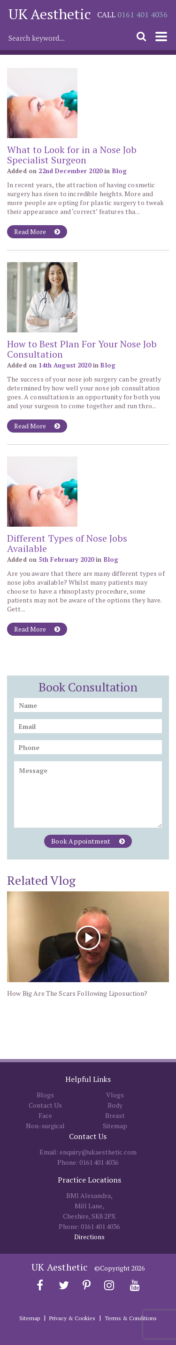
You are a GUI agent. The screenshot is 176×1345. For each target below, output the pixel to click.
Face (45, 1115)
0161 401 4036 (142, 14)
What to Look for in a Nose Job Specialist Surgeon (72, 154)
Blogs (45, 1094)
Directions (89, 1236)
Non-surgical (45, 1125)
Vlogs (115, 1094)
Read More (37, 231)
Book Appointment (88, 841)
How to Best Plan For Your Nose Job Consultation (82, 349)
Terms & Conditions (131, 1318)
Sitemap (115, 1125)
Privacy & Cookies (72, 1318)
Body (114, 1105)
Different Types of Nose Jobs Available (67, 543)
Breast (115, 1115)
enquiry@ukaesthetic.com (98, 1151)
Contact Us (45, 1105)
